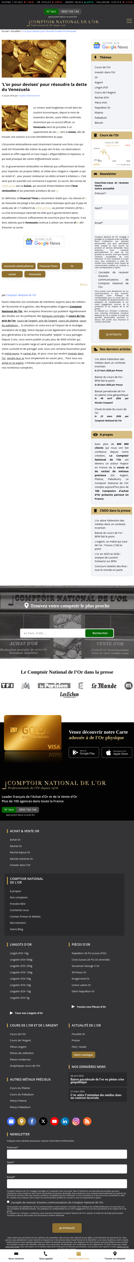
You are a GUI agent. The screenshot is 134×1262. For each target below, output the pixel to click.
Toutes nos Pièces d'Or (89, 1006)
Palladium (101, 117)
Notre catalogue (83, 1054)
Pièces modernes (20, 1059)
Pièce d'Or (101, 102)
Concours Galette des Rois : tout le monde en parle (111, 568)
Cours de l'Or (103, 67)
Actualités (15, 31)
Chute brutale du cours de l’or (110, 410)
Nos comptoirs (19, 897)
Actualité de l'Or (86, 1025)
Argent (99, 82)
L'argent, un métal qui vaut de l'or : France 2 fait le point (111, 545)
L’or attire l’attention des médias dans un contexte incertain (110, 362)
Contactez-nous (19, 910)
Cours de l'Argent (105, 92)
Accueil (5, 31)
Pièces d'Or (81, 944)
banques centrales (53, 316)
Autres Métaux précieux (30, 1079)
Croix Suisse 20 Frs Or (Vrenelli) (91, 959)
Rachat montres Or (21, 858)
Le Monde (104, 686)
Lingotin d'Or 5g (19, 997)
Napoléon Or (102, 107)
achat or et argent (13, 363)
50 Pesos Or (79, 972)
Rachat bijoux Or (20, 852)
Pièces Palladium (20, 1107)
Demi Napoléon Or (83, 991)
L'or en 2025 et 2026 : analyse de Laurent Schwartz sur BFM (108, 557)
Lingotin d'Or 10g (20, 991)
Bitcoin (99, 122)
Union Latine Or (81, 985)
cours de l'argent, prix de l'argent (37, 320)
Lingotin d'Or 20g (20, 985)
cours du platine (68, 320)
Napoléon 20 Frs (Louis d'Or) (89, 953)
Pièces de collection (22, 1053)
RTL (129, 686)
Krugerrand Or (81, 978)
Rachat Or (16, 846)
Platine (99, 112)
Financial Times (49, 266)
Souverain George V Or (85, 965)
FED (24, 330)
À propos (15, 891)
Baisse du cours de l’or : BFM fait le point (109, 378)
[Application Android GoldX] (84, 752)
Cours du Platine (20, 1088)
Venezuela (35, 274)
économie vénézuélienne (18, 266)
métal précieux (44, 208)
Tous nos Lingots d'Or (26, 1013)
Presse (119, 370)
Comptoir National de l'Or (29, 95)
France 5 (80, 686)
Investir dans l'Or (105, 72)
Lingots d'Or (21, 944)
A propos (106, 435)
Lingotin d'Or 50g (20, 978)
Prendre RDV (18, 903)
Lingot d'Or (101, 87)
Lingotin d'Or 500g (21, 959)
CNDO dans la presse (115, 511)
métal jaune (8, 185)
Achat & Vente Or (24, 831)
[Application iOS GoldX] (117, 752)
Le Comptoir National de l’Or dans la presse (67, 672)
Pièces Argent (18, 1046)
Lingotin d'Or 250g (21, 965)
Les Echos (69, 695)
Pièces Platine (18, 1100)
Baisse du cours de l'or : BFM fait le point (109, 534)
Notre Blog (16, 929)
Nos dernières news (89, 1067)
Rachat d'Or (102, 97)
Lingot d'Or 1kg (19, 953)
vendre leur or (15, 358)
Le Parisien (54, 686)
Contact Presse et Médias (25, 916)
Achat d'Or (40, 796)
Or (72, 266)
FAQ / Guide (79, 1046)
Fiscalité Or (78, 1034)
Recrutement (18, 922)
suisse (12, 274)
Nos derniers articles (115, 349)
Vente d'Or (69, 796)
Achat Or (15, 839)
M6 (26, 686)
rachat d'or (29, 353)
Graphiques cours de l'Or (25, 1065)
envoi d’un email (12, 1246)
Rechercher (100, 633)
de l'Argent (48, 1025)
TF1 (7, 686)
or (58, 132)
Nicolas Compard (104, 402)
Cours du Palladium (22, 1094)
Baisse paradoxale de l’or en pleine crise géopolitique (111, 393)
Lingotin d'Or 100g (21, 972)
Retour (84, 284)
